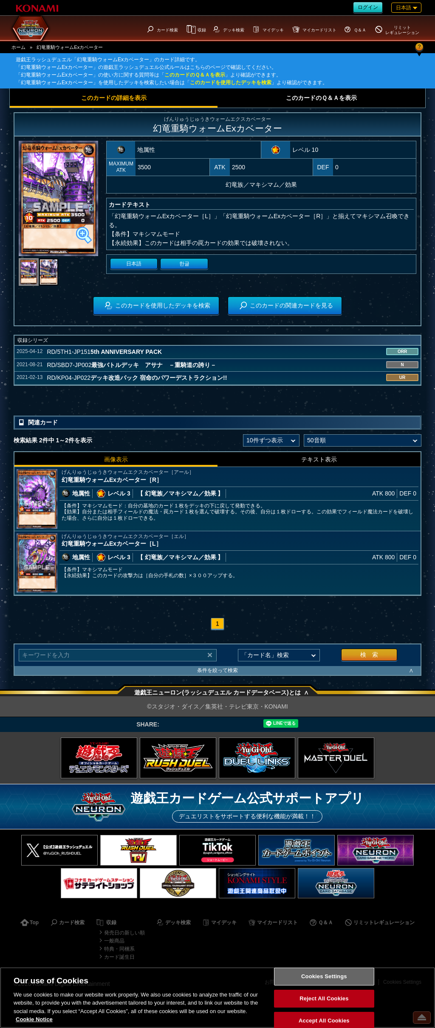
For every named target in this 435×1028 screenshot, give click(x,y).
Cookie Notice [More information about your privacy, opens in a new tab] (34, 1019)
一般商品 (114, 941)
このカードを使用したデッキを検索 (230, 82)
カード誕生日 (119, 957)
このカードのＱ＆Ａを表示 (194, 75)
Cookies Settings (324, 977)
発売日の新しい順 (124, 933)
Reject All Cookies (323, 998)
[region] (217, 997)
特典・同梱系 (119, 949)
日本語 (133, 264)
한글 (184, 264)
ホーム (18, 47)
